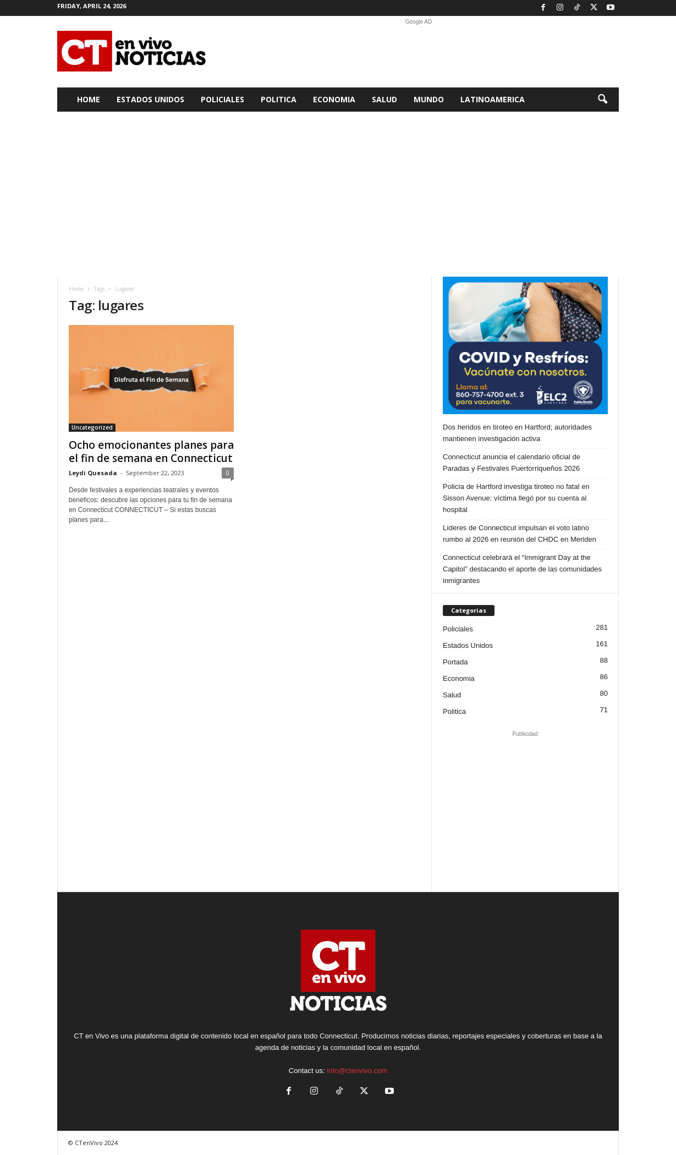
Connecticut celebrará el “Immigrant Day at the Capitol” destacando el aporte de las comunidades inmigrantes (522, 569)
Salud (384, 99)
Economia (334, 99)
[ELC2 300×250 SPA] (525, 345)
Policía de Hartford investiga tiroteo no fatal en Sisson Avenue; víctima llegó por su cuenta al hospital (516, 498)
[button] (602, 99)
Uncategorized (92, 427)
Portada (455, 662)
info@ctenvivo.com (357, 1070)
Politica (278, 99)
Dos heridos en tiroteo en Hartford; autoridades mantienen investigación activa (517, 433)
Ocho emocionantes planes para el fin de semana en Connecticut (151, 451)
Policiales (222, 99)
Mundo (429, 99)
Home (88, 99)
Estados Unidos (150, 99)
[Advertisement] (418, 51)
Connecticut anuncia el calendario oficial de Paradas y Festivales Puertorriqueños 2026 (511, 462)
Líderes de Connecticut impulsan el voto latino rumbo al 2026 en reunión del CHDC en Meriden (519, 533)
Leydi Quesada (93, 473)
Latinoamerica (492, 99)
